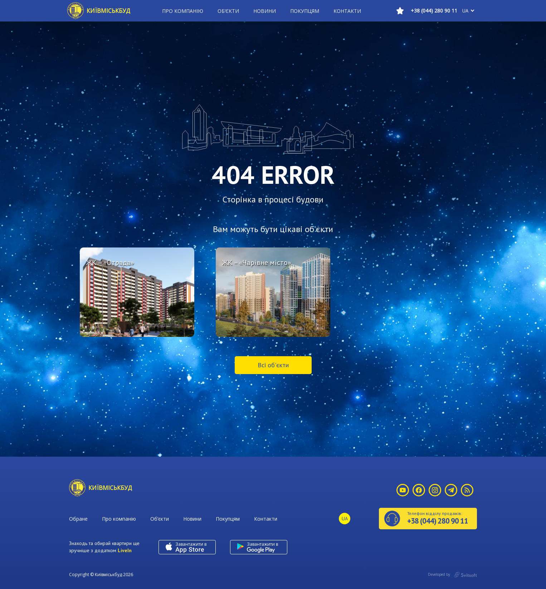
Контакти (347, 11)
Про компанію (182, 11)
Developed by (452, 575)
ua (465, 11)
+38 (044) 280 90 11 (434, 10)
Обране (78, 518)
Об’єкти (228, 11)
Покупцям (304, 11)
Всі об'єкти (273, 365)
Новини (264, 11)
